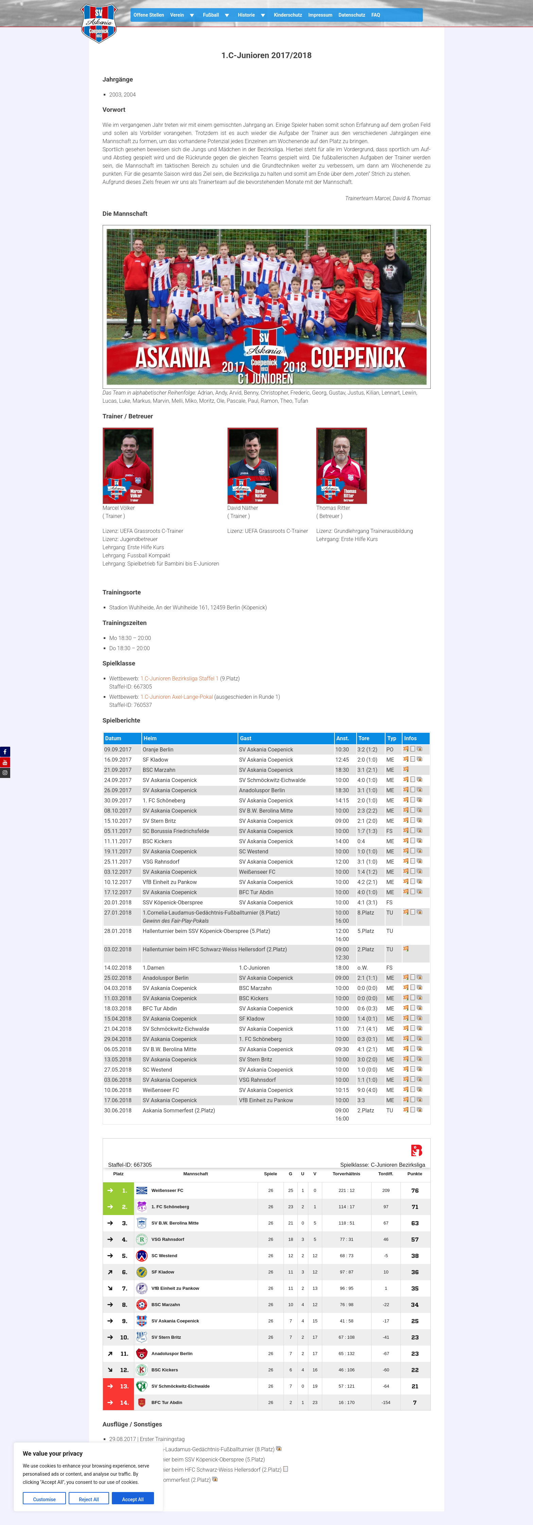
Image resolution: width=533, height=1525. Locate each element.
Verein (183, 15)
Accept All (133, 1499)
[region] (88, 1477)
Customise (44, 1499)
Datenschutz (352, 15)
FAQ (376, 15)
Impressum (320, 15)
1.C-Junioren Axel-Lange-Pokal (176, 697)
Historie (253, 15)
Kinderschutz (288, 15)
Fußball (217, 15)
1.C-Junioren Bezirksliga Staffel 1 (179, 678)
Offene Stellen (149, 15)
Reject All (89, 1499)
